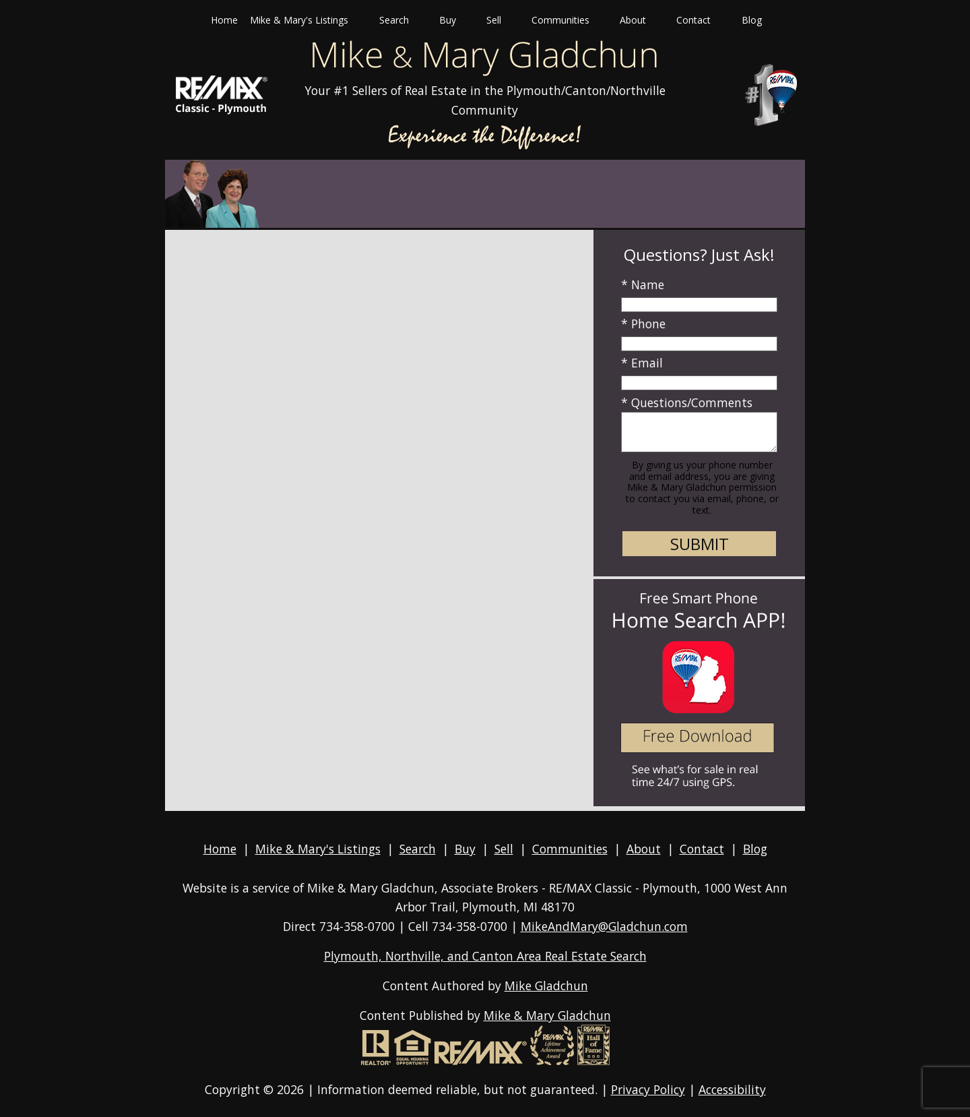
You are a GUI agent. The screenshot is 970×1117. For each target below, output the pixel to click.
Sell (503, 849)
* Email (642, 363)
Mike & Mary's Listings (318, 849)
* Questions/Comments (686, 402)
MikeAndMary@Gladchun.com (604, 926)
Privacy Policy (648, 1089)
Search (417, 849)
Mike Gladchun (546, 985)
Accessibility (732, 1089)
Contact (702, 849)
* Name (642, 284)
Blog (752, 20)
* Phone (643, 323)
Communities (570, 849)
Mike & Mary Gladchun (547, 1015)
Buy (465, 849)
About (643, 849)
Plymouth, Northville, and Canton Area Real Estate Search (485, 956)
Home (224, 20)
